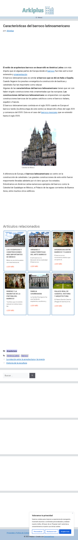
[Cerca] (72, 513)
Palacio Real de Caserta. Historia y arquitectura (62, 293)
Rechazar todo (52, 531)
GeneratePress (49, 536)
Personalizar (38, 531)
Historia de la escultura (16, 363)
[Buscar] (32, 375)
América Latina (13, 356)
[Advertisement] (39, 51)
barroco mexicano (49, 112)
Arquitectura (12, 351)
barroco (51, 71)
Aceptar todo (65, 531)
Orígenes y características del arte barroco (38, 252)
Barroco (25, 356)
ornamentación (20, 74)
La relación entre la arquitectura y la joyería (25, 359)
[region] (51, 524)
